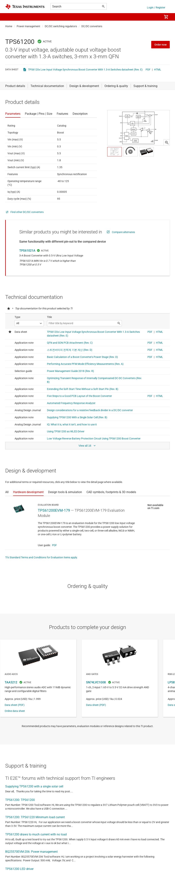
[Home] (25, 6)
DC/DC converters (91, 26)
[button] (9, 17)
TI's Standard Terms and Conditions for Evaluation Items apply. (41, 557)
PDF (148, 69)
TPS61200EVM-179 (54, 510)
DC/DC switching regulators (61, 26)
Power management (28, 26)
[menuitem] (155, 17)
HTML (157, 69)
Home (8, 26)
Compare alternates (123, 232)
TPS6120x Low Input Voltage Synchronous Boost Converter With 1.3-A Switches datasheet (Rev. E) (85, 69)
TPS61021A (27, 250)
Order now (160, 44)
